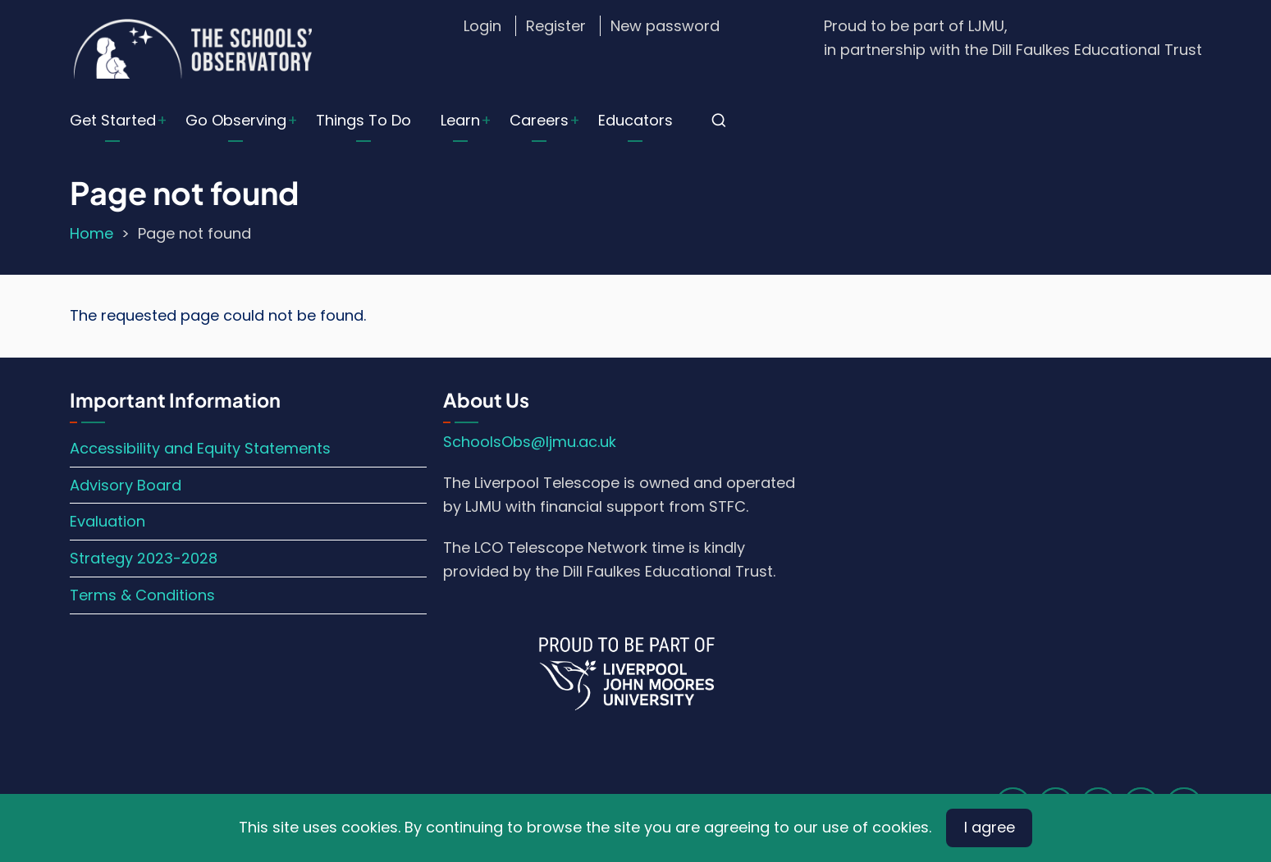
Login (482, 26)
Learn (460, 120)
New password (665, 26)
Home (91, 233)
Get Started (113, 120)
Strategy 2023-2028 (143, 558)
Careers (539, 120)
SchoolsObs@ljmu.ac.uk (529, 441)
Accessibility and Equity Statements (200, 448)
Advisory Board (125, 485)
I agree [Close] (989, 827)
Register (556, 26)
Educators (635, 120)
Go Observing (235, 120)
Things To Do (363, 120)
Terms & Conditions (142, 595)
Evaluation (107, 521)
